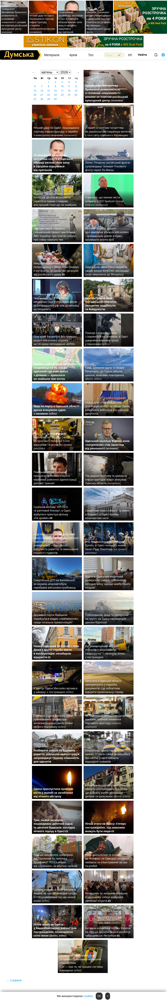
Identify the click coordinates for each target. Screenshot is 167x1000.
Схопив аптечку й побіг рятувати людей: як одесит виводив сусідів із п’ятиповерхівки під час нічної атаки (55, 895)
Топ (90, 55)
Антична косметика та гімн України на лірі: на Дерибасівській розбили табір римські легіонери (108, 931)
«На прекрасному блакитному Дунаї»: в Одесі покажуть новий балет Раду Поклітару (106, 547)
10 (62, 86)
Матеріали (51, 55)
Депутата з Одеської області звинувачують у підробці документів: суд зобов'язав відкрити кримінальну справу (104, 686)
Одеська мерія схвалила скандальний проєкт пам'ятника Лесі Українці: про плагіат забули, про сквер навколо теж (55, 234)
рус (130, 54)
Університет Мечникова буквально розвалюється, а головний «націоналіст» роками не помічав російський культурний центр (106, 93)
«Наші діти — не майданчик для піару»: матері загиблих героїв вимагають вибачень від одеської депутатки (107, 408)
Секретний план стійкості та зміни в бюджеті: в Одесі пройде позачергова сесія (107, 514)
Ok (99, 996)
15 (48, 90)
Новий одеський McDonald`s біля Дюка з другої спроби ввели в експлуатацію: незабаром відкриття (56, 651)
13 (34, 90)
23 (55, 94)
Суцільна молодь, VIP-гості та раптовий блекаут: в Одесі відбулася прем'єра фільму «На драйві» (52, 512)
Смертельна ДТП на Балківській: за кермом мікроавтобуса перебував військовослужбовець (55, 583)
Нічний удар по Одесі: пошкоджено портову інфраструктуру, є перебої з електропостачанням (56, 131)
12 (75, 86)
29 (48, 99)
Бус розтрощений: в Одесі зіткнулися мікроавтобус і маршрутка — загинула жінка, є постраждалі (105, 651)
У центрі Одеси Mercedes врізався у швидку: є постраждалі (55, 690)
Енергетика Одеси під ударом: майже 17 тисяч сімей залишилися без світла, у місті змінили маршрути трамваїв (107, 756)
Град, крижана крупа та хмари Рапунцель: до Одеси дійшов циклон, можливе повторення (104, 373)
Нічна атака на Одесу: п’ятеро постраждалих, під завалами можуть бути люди (105, 827)
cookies (88, 996)
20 (34, 94)
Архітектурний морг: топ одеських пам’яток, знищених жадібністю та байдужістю (101, 303)
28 (41, 99)
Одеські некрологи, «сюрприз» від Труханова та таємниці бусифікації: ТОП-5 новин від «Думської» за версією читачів (55, 860)
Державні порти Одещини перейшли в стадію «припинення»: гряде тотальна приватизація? (56, 618)
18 (69, 90)
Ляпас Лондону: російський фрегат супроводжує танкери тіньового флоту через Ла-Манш (107, 166)
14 (41, 90)
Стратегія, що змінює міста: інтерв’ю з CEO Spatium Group (104, 201)
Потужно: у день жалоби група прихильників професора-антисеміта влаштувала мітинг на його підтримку (53, 721)
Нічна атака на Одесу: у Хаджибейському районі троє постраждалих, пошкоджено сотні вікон (55, 930)
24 (62, 94)
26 (75, 94)
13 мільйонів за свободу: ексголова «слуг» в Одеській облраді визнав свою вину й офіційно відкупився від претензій (70, 22)
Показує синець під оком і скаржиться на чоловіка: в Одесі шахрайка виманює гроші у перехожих (106, 338)
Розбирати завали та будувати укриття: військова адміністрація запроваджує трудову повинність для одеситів (56, 756)
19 (75, 90)
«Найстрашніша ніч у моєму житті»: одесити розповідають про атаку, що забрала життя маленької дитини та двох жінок (108, 790)
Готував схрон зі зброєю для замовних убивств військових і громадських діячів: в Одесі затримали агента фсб (107, 234)
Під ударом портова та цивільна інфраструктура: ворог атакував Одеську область (106, 479)
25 (69, 94)
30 (55, 99)
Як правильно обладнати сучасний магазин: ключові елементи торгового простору (107, 721)
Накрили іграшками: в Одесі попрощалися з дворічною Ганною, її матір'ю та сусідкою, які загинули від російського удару (56, 268)
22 (48, 94)
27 (34, 99)
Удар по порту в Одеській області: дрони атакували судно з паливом (57, 409)
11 (69, 86)
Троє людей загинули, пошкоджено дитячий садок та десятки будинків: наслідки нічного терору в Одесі (54, 825)
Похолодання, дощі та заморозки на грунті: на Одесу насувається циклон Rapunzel (106, 618)
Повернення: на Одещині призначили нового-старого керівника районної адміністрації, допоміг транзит (55, 477)
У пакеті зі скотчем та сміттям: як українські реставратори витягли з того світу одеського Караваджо (108, 131)
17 (62, 90)
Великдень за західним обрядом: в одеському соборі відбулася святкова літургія (106, 897)
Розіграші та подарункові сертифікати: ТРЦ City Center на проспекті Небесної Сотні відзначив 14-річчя (53, 441)
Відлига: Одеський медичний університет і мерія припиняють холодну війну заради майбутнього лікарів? (108, 582)
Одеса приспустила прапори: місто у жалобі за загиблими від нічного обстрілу (53, 792)
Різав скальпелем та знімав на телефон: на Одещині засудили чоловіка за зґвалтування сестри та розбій (107, 860)
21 (41, 94)
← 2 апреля (14, 980)
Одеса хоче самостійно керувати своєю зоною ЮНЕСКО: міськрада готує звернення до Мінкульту (107, 270)
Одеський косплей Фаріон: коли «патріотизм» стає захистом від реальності (107, 444)
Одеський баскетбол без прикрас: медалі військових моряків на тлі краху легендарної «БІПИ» (55, 340)
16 (55, 90)
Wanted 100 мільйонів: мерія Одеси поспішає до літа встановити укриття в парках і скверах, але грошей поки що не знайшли (57, 199)
